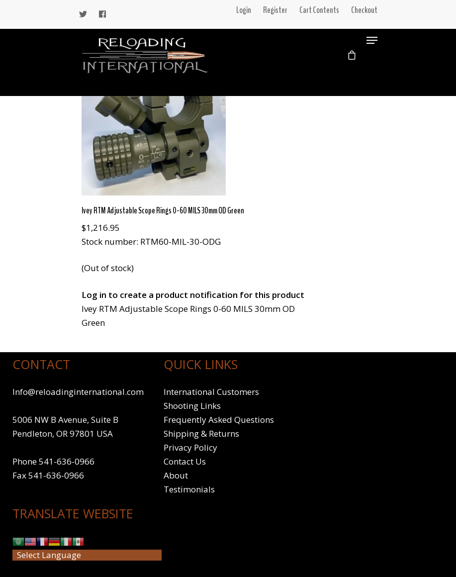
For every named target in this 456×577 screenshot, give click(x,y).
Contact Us (185, 461)
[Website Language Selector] (87, 555)
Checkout (364, 9)
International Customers (211, 391)
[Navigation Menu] (371, 40)
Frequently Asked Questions (219, 419)
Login (243, 9)
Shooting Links (192, 405)
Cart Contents (319, 9)
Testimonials (189, 489)
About (176, 475)
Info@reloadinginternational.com (78, 391)
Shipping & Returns (201, 433)
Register (275, 9)
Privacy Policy (190, 447)
